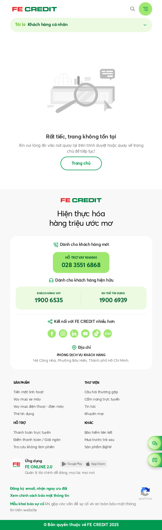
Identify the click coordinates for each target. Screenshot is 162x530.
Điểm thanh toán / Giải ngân (37, 440)
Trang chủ (81, 163)
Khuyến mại (94, 414)
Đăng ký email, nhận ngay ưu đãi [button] (38, 489)
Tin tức (90, 407)
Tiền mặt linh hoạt (28, 392)
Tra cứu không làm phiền (34, 447)
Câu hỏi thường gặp (101, 392)
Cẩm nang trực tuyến (102, 399)
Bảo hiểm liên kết (98, 433)
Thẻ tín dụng (23, 414)
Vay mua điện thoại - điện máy (38, 407)
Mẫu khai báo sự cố (27, 504)
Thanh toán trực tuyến (32, 433)
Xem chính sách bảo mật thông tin (39, 496)
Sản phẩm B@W (98, 447)
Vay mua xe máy (27, 399)
